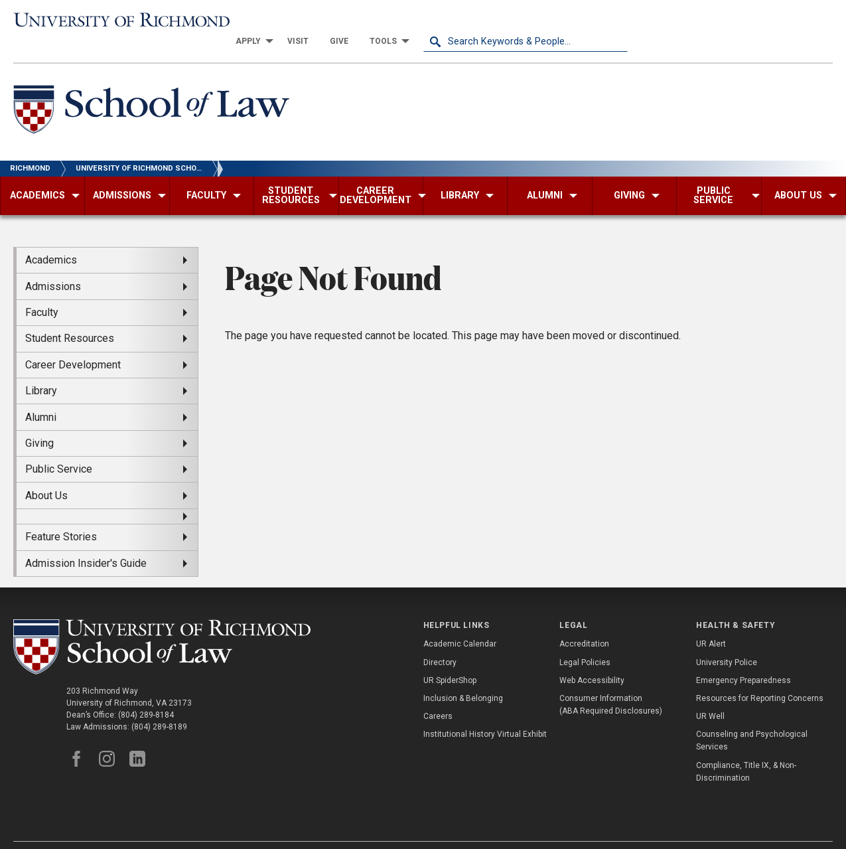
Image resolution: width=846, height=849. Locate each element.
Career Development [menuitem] (73, 344)
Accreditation (584, 624)
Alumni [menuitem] (40, 396)
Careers (438, 696)
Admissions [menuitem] (53, 266)
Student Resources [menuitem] (69, 318)
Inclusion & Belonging (463, 677)
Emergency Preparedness (743, 659)
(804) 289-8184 (146, 694)
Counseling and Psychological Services (752, 721)
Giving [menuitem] (39, 422)
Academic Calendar (459, 624)
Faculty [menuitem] (41, 292)
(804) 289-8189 (159, 706)
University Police (726, 642)
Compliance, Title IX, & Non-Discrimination (746, 751)
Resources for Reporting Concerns (759, 677)
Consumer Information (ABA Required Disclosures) (610, 684)
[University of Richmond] (115, 21)
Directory (440, 642)
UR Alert (711, 624)
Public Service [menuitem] (58, 449)
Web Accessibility (591, 659)
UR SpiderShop (449, 659)
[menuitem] (455, 21)
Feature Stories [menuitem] (61, 516)
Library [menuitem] (41, 370)
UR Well (710, 696)
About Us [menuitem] (46, 475)
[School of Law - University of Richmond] (151, 92)
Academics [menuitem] (51, 240)
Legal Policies (584, 642)
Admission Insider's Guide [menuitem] (86, 542)
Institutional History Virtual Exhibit (485, 714)
